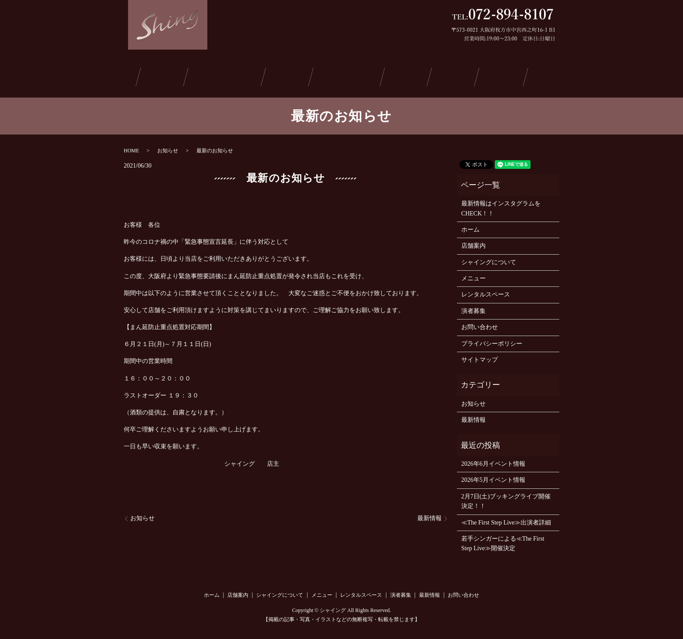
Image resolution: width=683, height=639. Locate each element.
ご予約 (496, 75)
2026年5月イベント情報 (493, 477)
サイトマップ (479, 357)
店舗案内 (167, 75)
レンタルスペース (349, 75)
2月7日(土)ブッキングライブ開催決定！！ (506, 498)
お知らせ (167, 148)
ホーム (125, 75)
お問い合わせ (547, 75)
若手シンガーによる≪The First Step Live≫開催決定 (502, 541)
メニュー (291, 75)
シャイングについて (228, 75)
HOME (131, 148)
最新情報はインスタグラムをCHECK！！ (501, 206)
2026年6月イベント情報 (493, 461)
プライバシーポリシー (491, 340)
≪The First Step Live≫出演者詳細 (506, 519)
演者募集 (408, 75)
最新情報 (453, 75)
